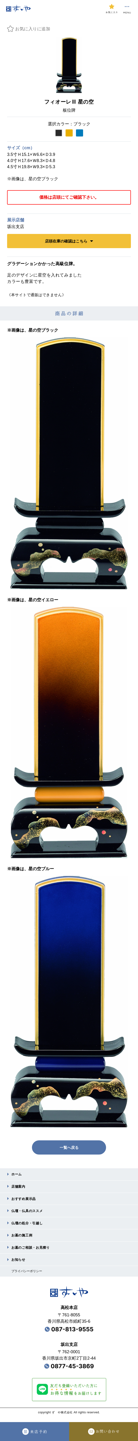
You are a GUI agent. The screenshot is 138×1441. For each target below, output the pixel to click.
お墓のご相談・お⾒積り (33, 1251)
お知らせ (19, 1264)
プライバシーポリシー (28, 1276)
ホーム (17, 1175)
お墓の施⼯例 (23, 1238)
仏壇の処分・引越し (29, 1226)
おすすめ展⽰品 (25, 1200)
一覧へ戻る (69, 1147)
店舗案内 (19, 1187)
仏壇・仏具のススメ (29, 1213)
